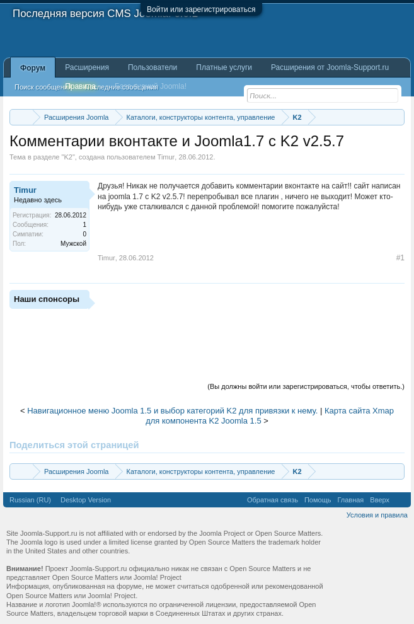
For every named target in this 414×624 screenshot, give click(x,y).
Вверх (379, 500)
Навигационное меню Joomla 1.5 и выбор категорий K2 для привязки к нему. (172, 410)
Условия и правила (377, 515)
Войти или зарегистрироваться (201, 9)
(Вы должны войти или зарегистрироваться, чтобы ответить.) (306, 386)
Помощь (317, 500)
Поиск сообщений (43, 87)
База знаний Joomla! (151, 86)
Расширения (87, 67)
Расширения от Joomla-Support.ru (330, 67)
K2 (68, 157)
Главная (350, 500)
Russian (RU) (30, 500)
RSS (400, 499)
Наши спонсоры (46, 299)
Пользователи (152, 67)
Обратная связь (272, 500)
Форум (32, 68)
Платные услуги (224, 67)
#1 (400, 257)
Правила (80, 86)
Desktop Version (85, 500)
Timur (166, 157)
